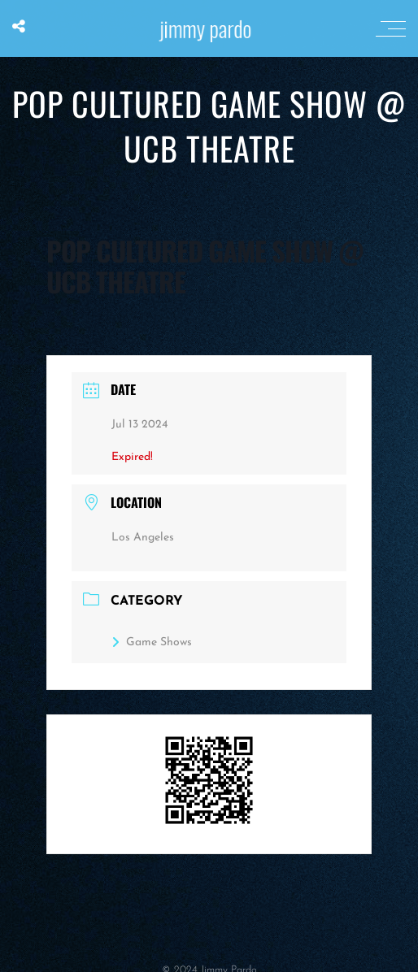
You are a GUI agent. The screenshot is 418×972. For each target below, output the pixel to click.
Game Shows (151, 642)
